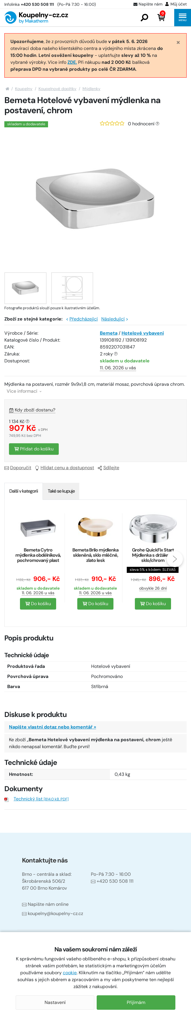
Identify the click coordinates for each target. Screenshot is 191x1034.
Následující (114, 319)
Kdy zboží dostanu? (32, 410)
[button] (144, 17)
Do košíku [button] (38, 604)
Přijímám (136, 1002)
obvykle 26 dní (153, 588)
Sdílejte (108, 468)
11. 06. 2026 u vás (118, 368)
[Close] (178, 42)
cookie (70, 973)
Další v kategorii (23, 491)
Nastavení (55, 1002)
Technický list (41, 799)
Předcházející (82, 319)
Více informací (24, 391)
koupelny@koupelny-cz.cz (52, 913)
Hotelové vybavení (143, 333)
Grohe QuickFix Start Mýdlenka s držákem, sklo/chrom (153, 555)
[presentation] (175, 559)
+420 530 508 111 (112, 881)
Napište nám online (45, 904)
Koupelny (23, 88)
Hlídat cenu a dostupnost (64, 468)
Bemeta (108, 333)
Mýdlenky (91, 88)
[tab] (23, 491)
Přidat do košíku (34, 449)
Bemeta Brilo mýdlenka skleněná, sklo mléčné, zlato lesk (95, 555)
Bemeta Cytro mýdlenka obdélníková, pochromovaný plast (38, 555)
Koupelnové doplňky (57, 88)
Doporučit (17, 468)
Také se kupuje (61, 491)
